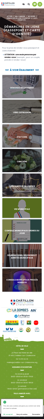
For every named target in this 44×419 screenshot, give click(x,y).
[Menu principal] (40, 4)
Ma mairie (31, 16)
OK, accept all (8, 414)
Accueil (10, 16)
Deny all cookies (21, 414)
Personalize (36, 414)
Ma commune (20, 16)
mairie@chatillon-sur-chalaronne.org (22, 362)
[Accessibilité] (23, 4)
